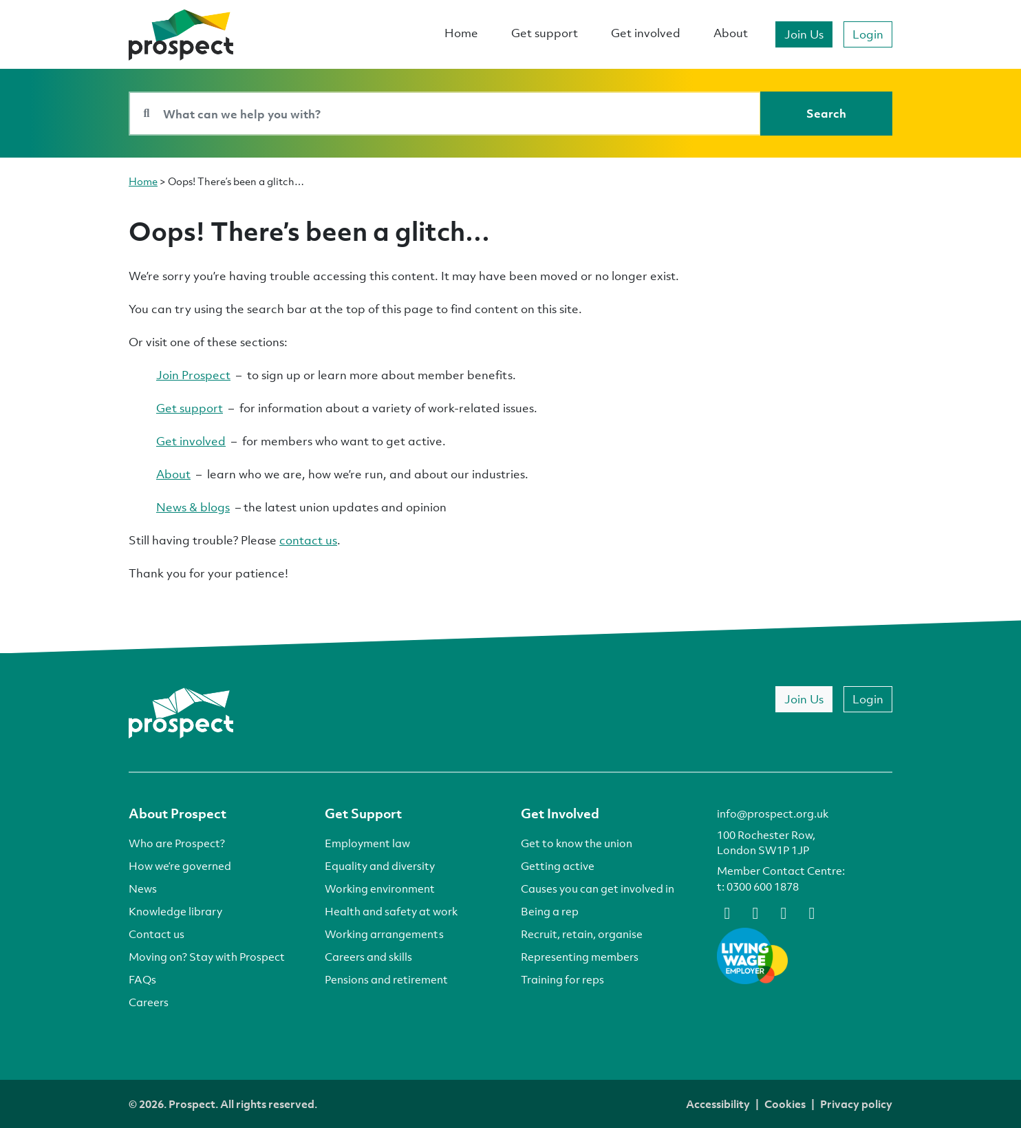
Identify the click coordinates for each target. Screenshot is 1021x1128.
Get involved (645, 33)
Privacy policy (856, 1103)
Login (867, 34)
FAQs (142, 979)
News (143, 888)
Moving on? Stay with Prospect (207, 956)
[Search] (826, 114)
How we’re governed (180, 865)
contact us (308, 540)
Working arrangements (384, 933)
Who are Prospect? (177, 843)
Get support (544, 33)
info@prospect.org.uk (772, 813)
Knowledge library (175, 911)
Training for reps (562, 979)
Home (461, 33)
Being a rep (550, 911)
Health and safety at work (391, 911)
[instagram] (812, 912)
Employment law (367, 843)
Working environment (380, 888)
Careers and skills (368, 956)
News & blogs (193, 507)
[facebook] (727, 912)
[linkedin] (783, 912)
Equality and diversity (380, 865)
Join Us (804, 34)
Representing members (579, 956)
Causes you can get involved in (597, 888)
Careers (149, 1002)
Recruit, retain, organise (582, 933)
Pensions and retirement (386, 979)
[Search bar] (445, 114)
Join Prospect (193, 375)
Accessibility (718, 1103)
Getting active (557, 865)
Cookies (785, 1103)
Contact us (156, 933)
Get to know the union (576, 843)
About (730, 33)
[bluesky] (755, 912)
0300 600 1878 (763, 886)
